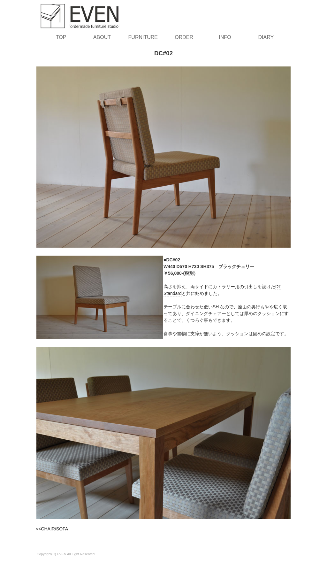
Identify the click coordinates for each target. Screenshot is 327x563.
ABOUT (102, 37)
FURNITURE (143, 37)
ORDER (184, 37)
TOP (61, 37)
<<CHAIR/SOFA (52, 528)
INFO (225, 37)
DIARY (266, 37)
